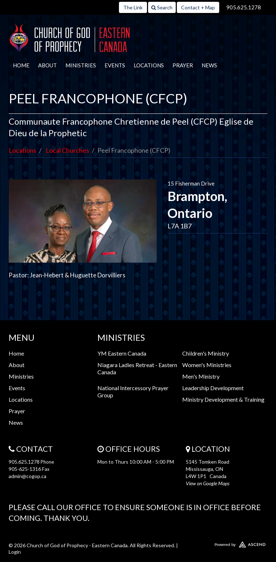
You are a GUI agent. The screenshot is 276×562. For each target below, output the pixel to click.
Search (161, 7)
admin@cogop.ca (27, 476)
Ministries (80, 65)
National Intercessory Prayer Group (133, 391)
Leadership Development (213, 387)
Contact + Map (198, 7)
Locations (149, 65)
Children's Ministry (205, 353)
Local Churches (67, 150)
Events (115, 65)
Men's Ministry (201, 376)
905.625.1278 (243, 7)
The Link (133, 7)
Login (15, 552)
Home (21, 65)
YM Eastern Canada (121, 353)
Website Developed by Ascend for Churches (226, 543)
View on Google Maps (207, 483)
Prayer (182, 65)
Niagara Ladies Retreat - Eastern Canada (137, 368)
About (47, 65)
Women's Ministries (206, 364)
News (209, 65)
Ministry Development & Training (223, 399)
